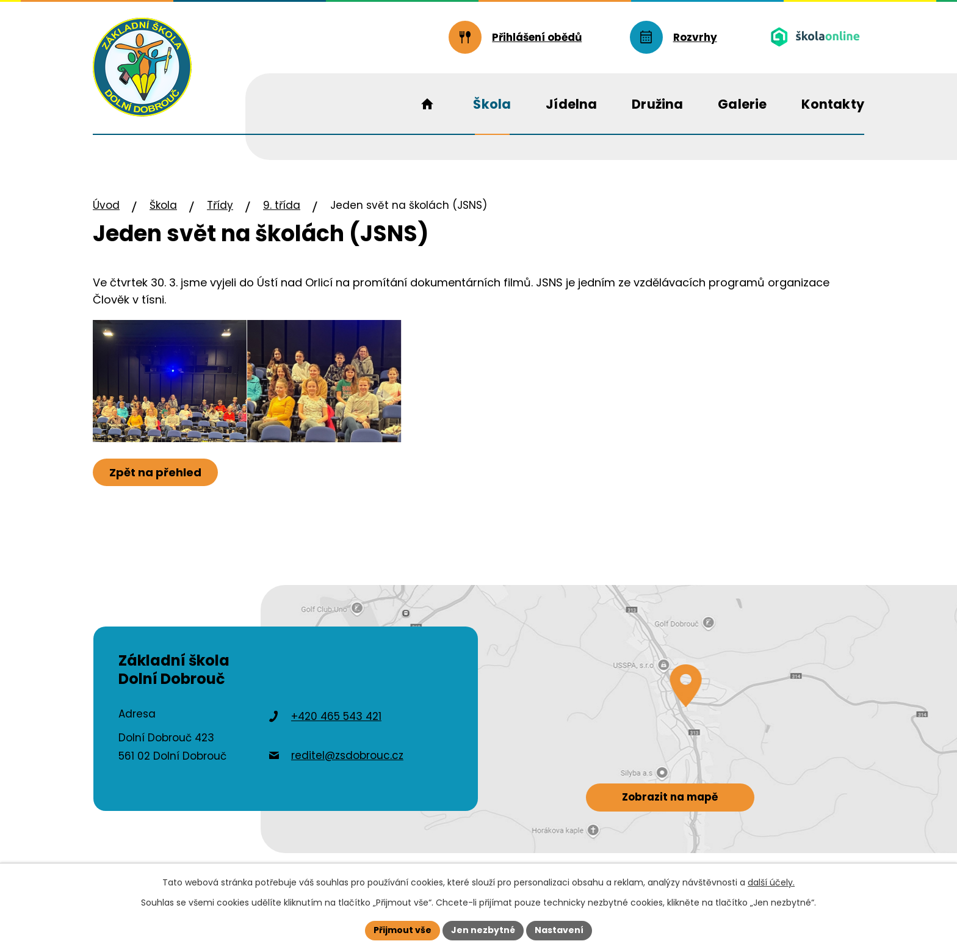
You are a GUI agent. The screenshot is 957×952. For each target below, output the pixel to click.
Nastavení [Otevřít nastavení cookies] (559, 930)
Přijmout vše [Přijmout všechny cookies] (403, 930)
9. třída (281, 205)
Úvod (106, 205)
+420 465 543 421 (336, 716)
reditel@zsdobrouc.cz (347, 755)
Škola (163, 205)
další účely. (771, 882)
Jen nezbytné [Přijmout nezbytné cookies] (483, 930)
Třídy (220, 205)
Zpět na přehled (155, 472)
